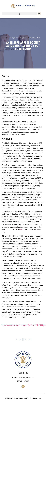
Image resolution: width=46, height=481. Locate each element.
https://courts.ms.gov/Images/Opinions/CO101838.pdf (24, 325)
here (21, 229)
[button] (19, 13)
